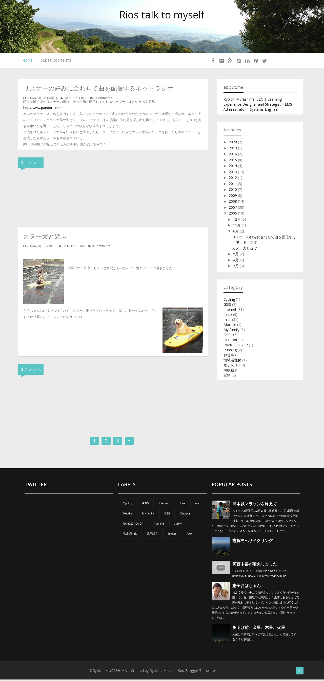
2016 (233, 155)
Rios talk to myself (162, 14)
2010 (233, 191)
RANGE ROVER (236, 346)
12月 (237, 220)
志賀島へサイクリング (252, 542)
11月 (237, 226)
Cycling (229, 300)
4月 (236, 261)
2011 (233, 185)
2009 (233, 197)
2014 (233, 167)
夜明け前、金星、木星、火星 (258, 629)
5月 (236, 255)
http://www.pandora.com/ (43, 109)
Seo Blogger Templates (197, 672)
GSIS (227, 305)
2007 (233, 208)
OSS (227, 336)
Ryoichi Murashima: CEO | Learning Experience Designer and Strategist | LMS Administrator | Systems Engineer (258, 105)
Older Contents (55, 61)
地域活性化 (232, 361)
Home (26, 61)
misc (227, 321)
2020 (233, 143)
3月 (236, 267)
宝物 (227, 376)
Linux (228, 316)
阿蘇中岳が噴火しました (254, 565)
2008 (233, 202)
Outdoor (230, 341)
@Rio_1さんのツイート (39, 502)
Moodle (230, 326)
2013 (233, 173)
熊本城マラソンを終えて (254, 505)
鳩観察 (229, 371)
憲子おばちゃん (246, 587)
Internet (230, 311)
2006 (233, 214)
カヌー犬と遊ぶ (244, 249)
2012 (233, 179)
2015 (233, 161)
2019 (233, 149)
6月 (236, 232)
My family (231, 331)
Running (230, 351)
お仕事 (229, 356)
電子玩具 (231, 366)
